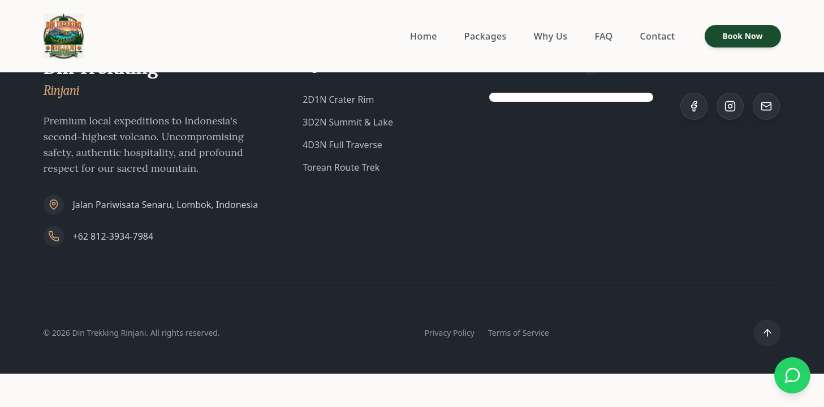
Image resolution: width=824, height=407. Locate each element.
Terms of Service (518, 332)
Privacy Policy (449, 332)
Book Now (743, 36)
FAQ (603, 36)
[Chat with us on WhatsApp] (792, 375)
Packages (485, 36)
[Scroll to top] (767, 333)
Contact (657, 36)
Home (423, 36)
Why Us (551, 36)
